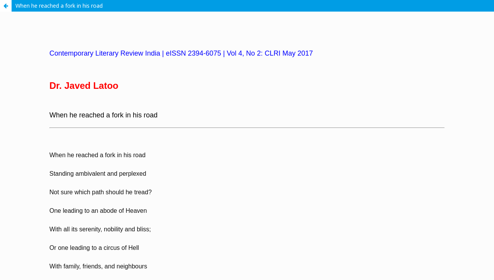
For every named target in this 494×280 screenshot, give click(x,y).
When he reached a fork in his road (59, 5)
